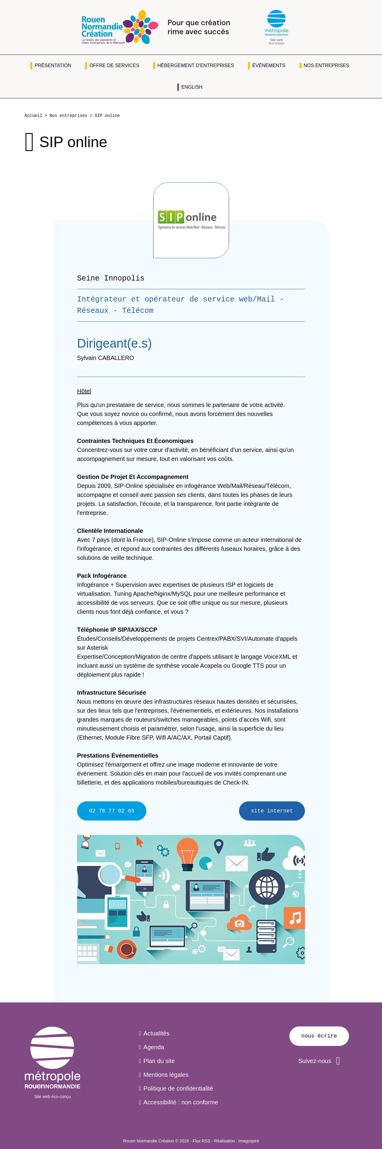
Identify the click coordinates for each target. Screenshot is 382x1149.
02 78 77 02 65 (111, 811)
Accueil (33, 116)
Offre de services (114, 65)
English (191, 87)
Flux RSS (201, 1141)
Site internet (272, 811)
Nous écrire (319, 1036)
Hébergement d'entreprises (195, 65)
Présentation (52, 65)
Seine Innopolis (111, 278)
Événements (268, 65)
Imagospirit (248, 1141)
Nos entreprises (326, 65)
